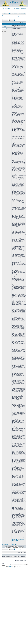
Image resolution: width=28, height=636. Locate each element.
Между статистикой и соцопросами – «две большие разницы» (13, 16)
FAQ (15, 8)
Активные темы (12, 11)
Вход (3, 8)
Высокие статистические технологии (14, 2)
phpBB (10, 566)
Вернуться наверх (5, 544)
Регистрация (7, 8)
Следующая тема (23, 22)
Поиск (18, 8)
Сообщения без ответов (5, 11)
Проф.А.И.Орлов (6, 26)
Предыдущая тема (17, 22)
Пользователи (23, 8)
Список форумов (4, 13)
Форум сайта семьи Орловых (14, 5)
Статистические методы (21, 13)
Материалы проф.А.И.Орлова (12, 13)
